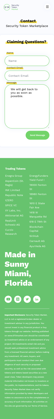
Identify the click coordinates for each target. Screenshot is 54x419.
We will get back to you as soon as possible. (27, 106)
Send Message (37, 135)
